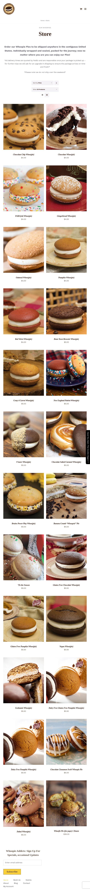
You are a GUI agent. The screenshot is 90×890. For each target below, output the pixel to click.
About (6, 883)
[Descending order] (56, 83)
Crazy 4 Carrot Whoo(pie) (23, 400)
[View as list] (47, 95)
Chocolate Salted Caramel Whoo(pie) (66, 462)
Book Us (16, 880)
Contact (26, 883)
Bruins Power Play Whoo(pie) (23, 523)
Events (28, 880)
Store (5, 880)
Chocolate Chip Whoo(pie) (23, 154)
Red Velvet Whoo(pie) (23, 339)
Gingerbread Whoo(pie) (66, 216)
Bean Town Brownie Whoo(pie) (66, 339)
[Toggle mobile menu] (85, 9)
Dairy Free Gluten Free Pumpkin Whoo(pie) (66, 708)
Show (39, 89)
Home (42, 20)
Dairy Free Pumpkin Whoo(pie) (23, 769)
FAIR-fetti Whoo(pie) (23, 216)
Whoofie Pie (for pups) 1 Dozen (66, 831)
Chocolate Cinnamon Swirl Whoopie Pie (66, 769)
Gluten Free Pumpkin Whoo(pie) (24, 646)
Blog (16, 883)
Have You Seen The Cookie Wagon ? (88, 447)
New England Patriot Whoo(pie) (66, 400)
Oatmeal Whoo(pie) (23, 277)
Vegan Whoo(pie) (66, 646)
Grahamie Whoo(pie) (23, 708)
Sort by (37, 83)
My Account (8, 886)
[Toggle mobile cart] (81, 9)
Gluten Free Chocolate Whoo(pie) (66, 585)
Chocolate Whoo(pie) (66, 154)
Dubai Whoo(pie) (23, 831)
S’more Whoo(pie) (23, 462)
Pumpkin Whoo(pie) (66, 277)
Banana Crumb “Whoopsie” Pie (66, 523)
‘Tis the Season (24, 585)
